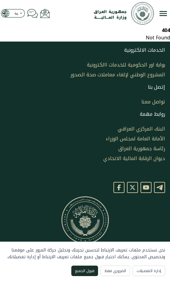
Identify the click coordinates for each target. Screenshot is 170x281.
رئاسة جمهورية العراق (141, 148)
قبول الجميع (84, 270)
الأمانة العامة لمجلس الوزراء (135, 138)
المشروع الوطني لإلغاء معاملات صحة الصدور (117, 74)
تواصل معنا (153, 101)
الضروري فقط (115, 270)
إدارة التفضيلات (148, 270)
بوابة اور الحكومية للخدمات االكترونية (126, 65)
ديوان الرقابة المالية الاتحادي (134, 158)
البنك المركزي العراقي (141, 129)
